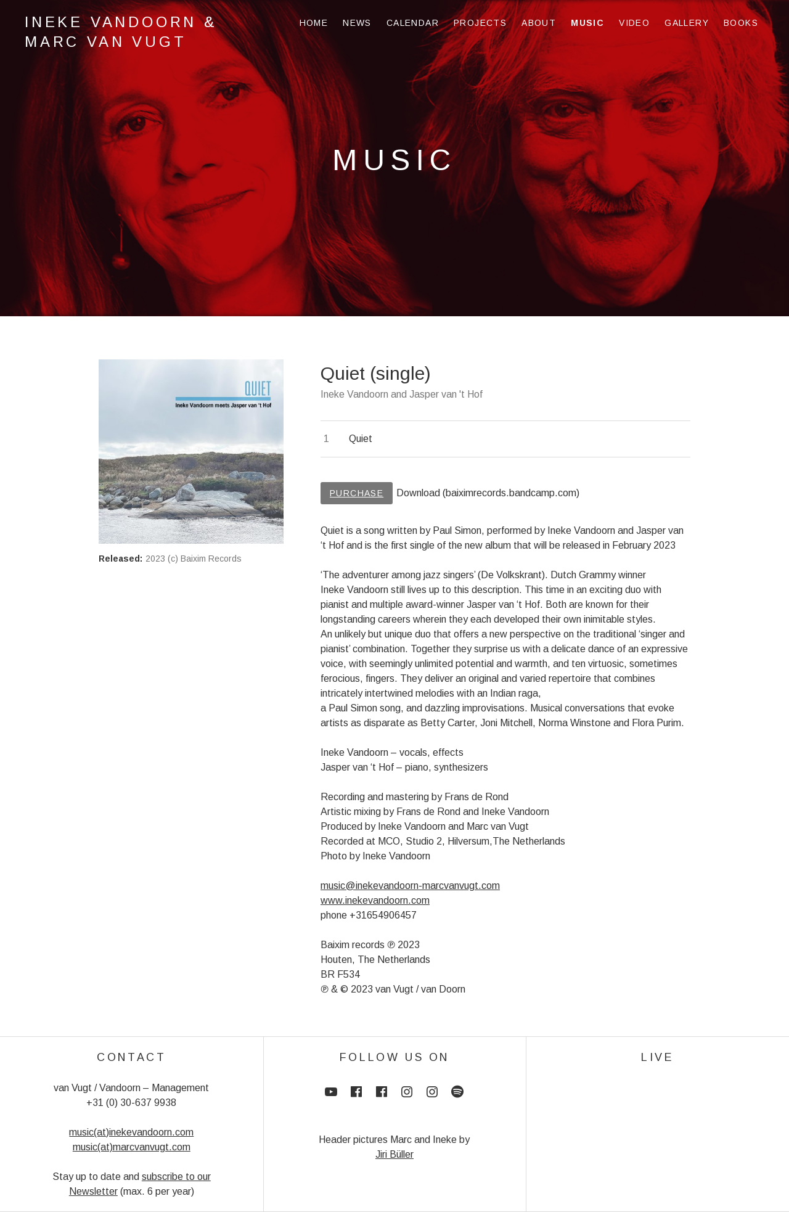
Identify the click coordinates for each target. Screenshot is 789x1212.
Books (741, 23)
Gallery (686, 23)
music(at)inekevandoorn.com (131, 1132)
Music (587, 23)
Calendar (412, 23)
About (538, 23)
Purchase (356, 493)
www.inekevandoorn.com (375, 900)
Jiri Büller (394, 1154)
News (357, 23)
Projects (480, 23)
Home (314, 23)
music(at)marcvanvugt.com (131, 1147)
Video (634, 23)
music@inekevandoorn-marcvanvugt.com (410, 885)
